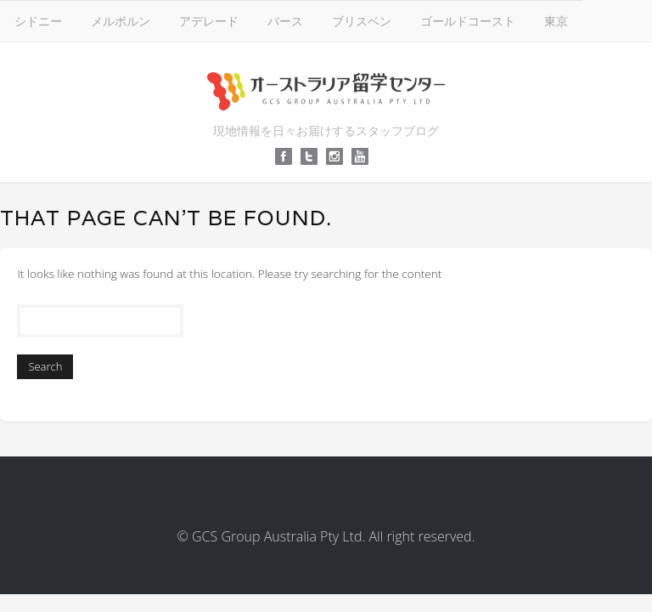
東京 (556, 21)
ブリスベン (361, 21)
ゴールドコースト (467, 21)
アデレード (209, 21)
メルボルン (120, 21)
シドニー (38, 21)
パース (285, 21)
